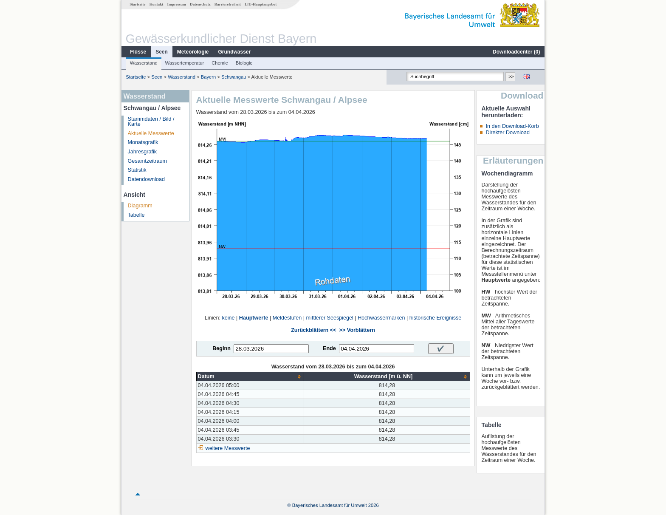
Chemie (220, 62)
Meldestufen (287, 318)
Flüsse (138, 52)
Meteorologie (193, 52)
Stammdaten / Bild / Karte (151, 121)
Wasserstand (144, 62)
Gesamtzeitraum (147, 161)
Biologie (244, 62)
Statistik (137, 170)
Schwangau (233, 76)
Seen (161, 52)
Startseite (137, 4)
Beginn (221, 348)
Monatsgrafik (143, 142)
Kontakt (157, 4)
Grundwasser (234, 52)
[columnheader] (250, 376)
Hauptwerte (253, 318)
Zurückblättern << (313, 330)
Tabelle (136, 215)
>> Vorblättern (357, 330)
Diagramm (140, 206)
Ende (329, 348)
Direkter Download (507, 133)
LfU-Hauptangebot (261, 4)
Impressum (176, 4)
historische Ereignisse (435, 318)
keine (228, 318)
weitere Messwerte (228, 448)
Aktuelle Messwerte (151, 133)
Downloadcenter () (516, 52)
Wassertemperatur (184, 62)
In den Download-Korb (512, 126)
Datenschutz (200, 4)
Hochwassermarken (381, 318)
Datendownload (146, 179)
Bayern (208, 76)
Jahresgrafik (142, 152)
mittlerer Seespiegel (329, 318)
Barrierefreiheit (227, 4)
